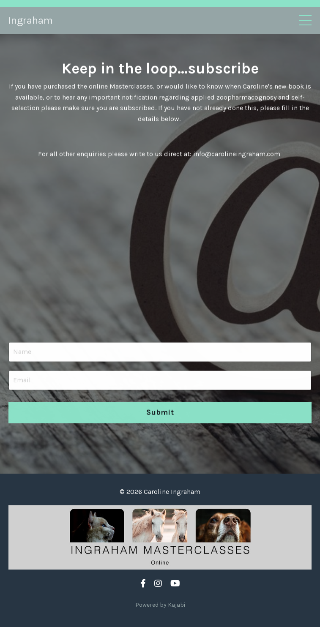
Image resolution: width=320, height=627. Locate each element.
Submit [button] (160, 413)
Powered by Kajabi (160, 604)
